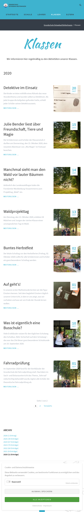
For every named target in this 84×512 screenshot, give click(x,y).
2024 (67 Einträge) (10, 442)
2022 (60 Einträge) (10, 448)
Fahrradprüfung (16, 363)
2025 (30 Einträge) (10, 439)
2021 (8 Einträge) (10, 451)
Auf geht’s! (12, 284)
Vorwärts (48, 405)
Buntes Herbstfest (18, 247)
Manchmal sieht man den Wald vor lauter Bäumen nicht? (24, 174)
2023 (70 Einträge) (10, 445)
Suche (80, 5)
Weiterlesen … (11, 108)
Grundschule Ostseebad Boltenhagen (58, 25)
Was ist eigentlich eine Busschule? (21, 325)
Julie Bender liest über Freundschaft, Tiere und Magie (23, 129)
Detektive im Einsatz (20, 87)
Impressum (47, 506)
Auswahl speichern (42, 491)
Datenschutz (37, 506)
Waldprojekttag (16, 211)
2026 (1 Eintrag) (9, 435)
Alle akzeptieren (42, 499)
